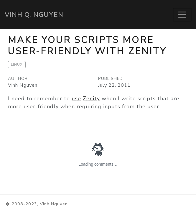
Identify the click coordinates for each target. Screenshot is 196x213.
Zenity (91, 98)
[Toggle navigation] (182, 14)
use (76, 98)
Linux (17, 64)
